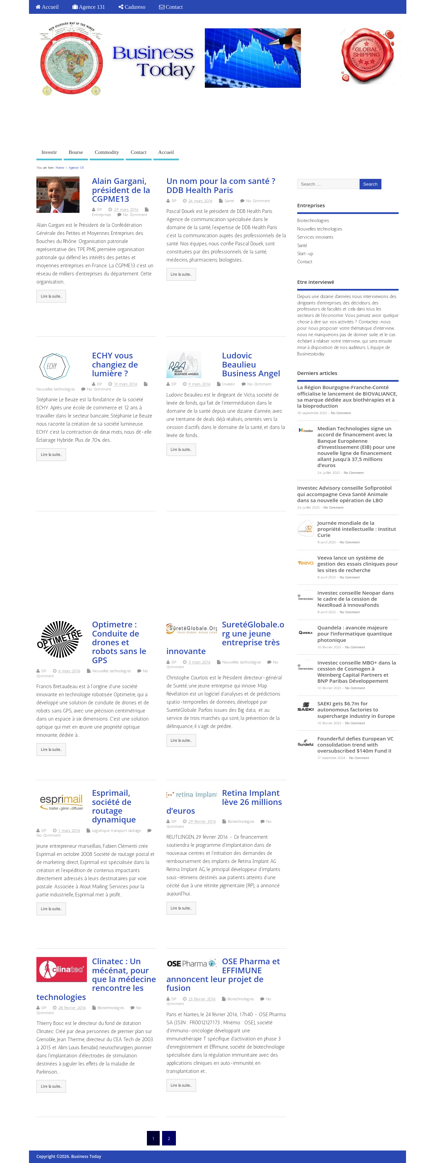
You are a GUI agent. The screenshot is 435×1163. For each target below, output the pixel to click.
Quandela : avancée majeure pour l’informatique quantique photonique (354, 633)
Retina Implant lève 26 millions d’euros (224, 801)
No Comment (135, 214)
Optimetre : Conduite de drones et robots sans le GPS (119, 642)
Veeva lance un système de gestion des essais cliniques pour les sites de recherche (357, 563)
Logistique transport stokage (116, 830)
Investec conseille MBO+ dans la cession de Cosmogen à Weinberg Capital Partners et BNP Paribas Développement (356, 671)
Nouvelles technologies (55, 389)
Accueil (47, 7)
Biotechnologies (241, 821)
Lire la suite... (51, 296)
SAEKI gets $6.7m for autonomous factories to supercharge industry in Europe (356, 709)
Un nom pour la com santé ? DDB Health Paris (221, 185)
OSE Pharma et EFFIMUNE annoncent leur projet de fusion (223, 974)
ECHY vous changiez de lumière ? (115, 364)
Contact (171, 7)
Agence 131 (88, 7)
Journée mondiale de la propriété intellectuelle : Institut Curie (356, 528)
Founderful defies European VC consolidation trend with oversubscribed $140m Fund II (355, 744)
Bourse (76, 152)
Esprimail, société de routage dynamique (114, 806)
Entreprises (101, 214)
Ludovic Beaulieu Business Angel (251, 364)
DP (99, 209)
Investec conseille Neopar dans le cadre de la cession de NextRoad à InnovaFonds (355, 598)
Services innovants (315, 237)
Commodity (107, 152)
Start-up (305, 253)
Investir (49, 152)
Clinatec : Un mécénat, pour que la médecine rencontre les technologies (96, 978)
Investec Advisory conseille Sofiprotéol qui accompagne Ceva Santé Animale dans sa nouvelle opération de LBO (344, 493)
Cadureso (132, 7)
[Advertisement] (278, 121)
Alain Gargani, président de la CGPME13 (121, 189)
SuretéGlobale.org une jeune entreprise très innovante (225, 637)
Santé (229, 200)
